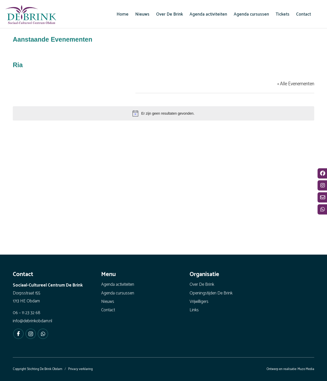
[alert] (163, 113)
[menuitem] (122, 14)
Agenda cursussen (117, 293)
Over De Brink (202, 284)
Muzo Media (306, 369)
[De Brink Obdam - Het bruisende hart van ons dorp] (30, 15)
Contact (108, 310)
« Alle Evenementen (295, 84)
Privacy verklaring (80, 369)
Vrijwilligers (199, 301)
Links (194, 310)
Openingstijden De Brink (211, 293)
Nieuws (107, 301)
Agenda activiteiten (117, 284)
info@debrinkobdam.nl (32, 321)
